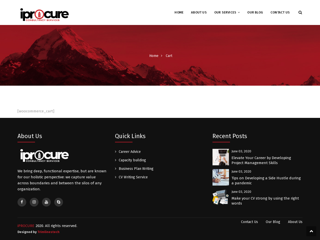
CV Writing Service (133, 177)
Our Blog (255, 12)
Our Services (225, 12)
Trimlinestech (49, 232)
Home (179, 12)
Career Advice (130, 152)
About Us (199, 12)
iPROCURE (26, 226)
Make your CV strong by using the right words (265, 201)
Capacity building (132, 160)
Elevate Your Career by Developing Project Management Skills (261, 160)
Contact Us (280, 12)
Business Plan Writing (136, 169)
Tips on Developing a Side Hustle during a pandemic (266, 180)
